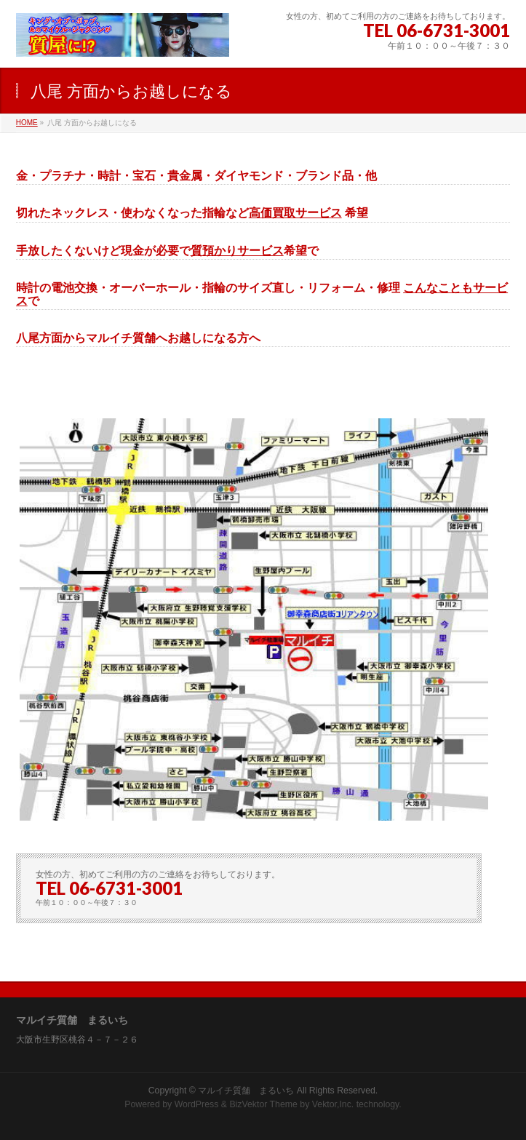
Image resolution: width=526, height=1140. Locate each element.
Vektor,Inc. (333, 1104)
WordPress (197, 1104)
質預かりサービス (237, 250)
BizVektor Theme (263, 1104)
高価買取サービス (295, 213)
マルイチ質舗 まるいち (246, 1090)
